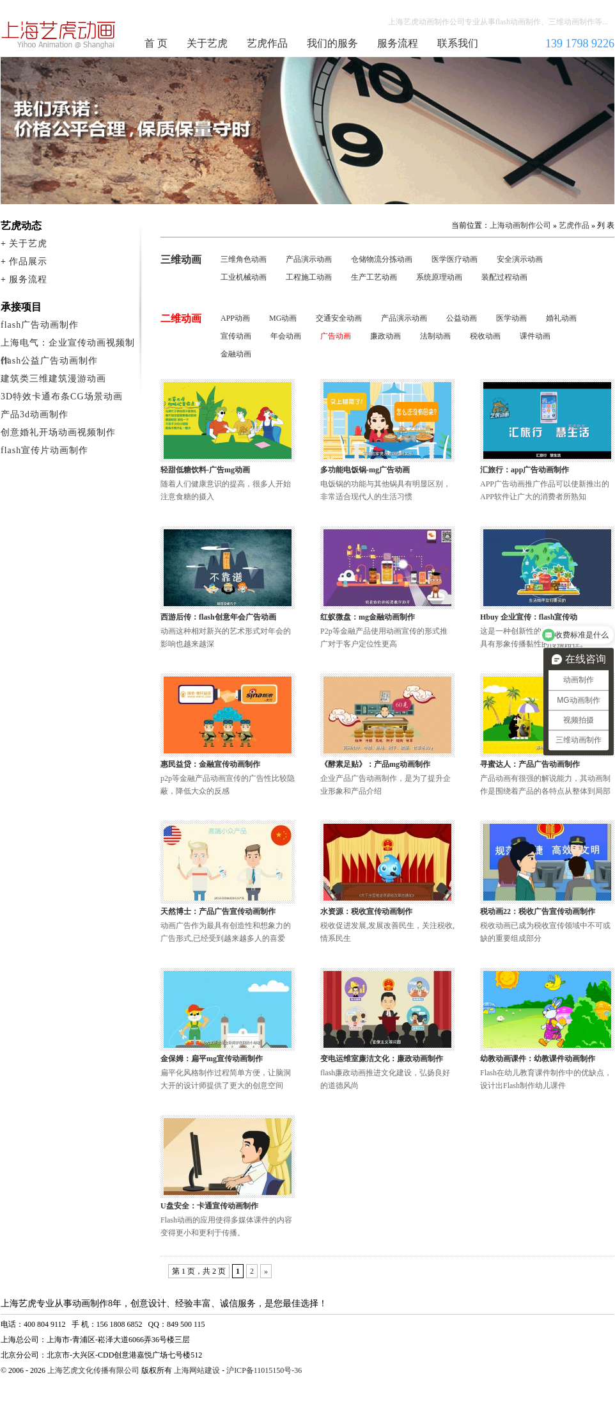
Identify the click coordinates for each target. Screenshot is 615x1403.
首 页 (155, 43)
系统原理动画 (439, 277)
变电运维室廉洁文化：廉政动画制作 (381, 1058)
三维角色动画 (244, 259)
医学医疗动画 (455, 259)
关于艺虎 (207, 43)
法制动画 (435, 336)
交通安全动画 (339, 318)
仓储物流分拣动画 (381, 259)
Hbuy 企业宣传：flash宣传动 (528, 617)
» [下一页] (266, 1271)
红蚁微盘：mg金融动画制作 (367, 617)
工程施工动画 (309, 277)
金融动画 (236, 353)
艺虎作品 (267, 43)
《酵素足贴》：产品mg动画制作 (375, 764)
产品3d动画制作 (34, 414)
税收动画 (485, 336)
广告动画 (335, 336)
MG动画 (283, 318)
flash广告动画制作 (40, 325)
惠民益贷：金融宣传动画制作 (210, 764)
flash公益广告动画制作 (49, 360)
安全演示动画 (520, 259)
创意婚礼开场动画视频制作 (58, 432)
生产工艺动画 (374, 277)
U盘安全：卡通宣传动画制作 (209, 1205)
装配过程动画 (504, 277)
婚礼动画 (561, 318)
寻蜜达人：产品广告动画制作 (530, 764)
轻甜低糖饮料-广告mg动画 (205, 469)
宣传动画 (236, 336)
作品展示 (28, 261)
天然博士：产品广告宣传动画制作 (218, 911)
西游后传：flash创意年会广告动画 (218, 617)
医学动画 (511, 318)
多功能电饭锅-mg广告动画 (365, 469)
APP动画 (235, 318)
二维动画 (180, 318)
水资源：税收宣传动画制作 (366, 911)
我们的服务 (332, 43)
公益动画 (461, 318)
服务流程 (397, 43)
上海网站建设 (197, 1370)
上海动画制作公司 (59, 34)
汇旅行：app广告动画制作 (524, 469)
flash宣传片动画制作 (44, 450)
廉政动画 (385, 336)
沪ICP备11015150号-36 (264, 1370)
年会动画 (285, 336)
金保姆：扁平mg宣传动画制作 (211, 1058)
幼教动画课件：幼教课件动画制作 (537, 1058)
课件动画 (535, 336)
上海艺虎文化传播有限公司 (93, 1370)
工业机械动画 (244, 277)
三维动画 (180, 259)
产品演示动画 (309, 259)
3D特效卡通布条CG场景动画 (62, 396)
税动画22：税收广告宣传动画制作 (537, 911)
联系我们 (457, 43)
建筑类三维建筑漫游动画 (53, 378)
